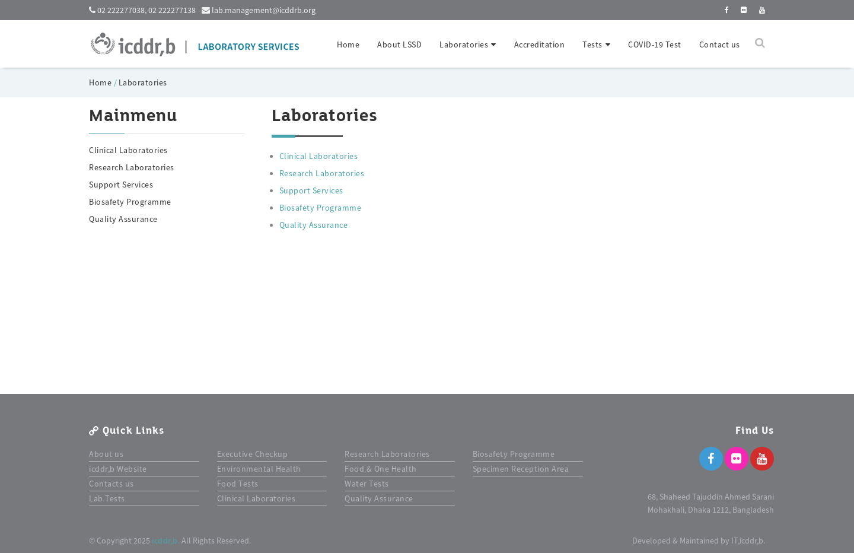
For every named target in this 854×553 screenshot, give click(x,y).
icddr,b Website (118, 468)
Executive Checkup (252, 454)
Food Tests (238, 483)
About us (106, 454)
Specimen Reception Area (521, 468)
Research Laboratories (131, 167)
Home (348, 44)
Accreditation (539, 44)
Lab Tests (107, 498)
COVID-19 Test (654, 44)
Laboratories (143, 82)
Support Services (121, 184)
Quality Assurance (123, 219)
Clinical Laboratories (128, 150)
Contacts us (111, 483)
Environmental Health (259, 468)
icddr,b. (166, 540)
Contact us (719, 44)
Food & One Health (381, 468)
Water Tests (367, 483)
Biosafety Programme (130, 201)
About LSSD (399, 44)
